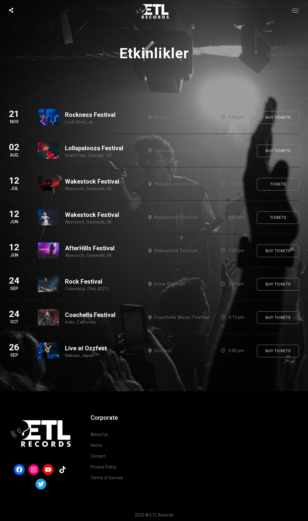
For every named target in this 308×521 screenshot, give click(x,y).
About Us (99, 434)
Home (96, 445)
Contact (98, 456)
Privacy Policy (103, 467)
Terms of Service (107, 477)
